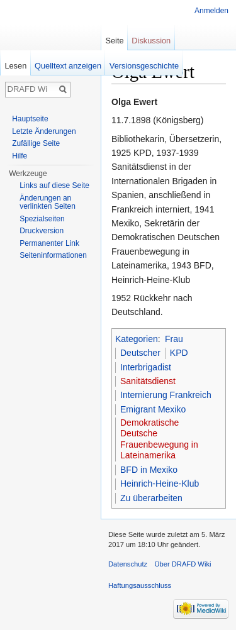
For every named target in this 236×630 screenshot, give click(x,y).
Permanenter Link (49, 243)
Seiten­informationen (53, 255)
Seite (114, 40)
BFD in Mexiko (148, 470)
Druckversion (42, 230)
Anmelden (211, 10)
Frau (174, 339)
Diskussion (151, 40)
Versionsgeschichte (144, 65)
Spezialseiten (42, 218)
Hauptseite (30, 118)
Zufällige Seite (36, 143)
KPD (179, 353)
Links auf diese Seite (54, 185)
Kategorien (136, 339)
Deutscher (140, 353)
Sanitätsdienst (148, 381)
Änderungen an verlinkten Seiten (48, 202)
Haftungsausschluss (139, 585)
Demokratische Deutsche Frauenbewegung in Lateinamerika (159, 439)
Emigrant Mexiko (153, 409)
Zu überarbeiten (151, 498)
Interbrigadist (145, 367)
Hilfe (19, 156)
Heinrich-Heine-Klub (159, 483)
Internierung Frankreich (165, 395)
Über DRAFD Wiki (182, 564)
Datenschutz (127, 564)
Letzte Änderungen (44, 131)
